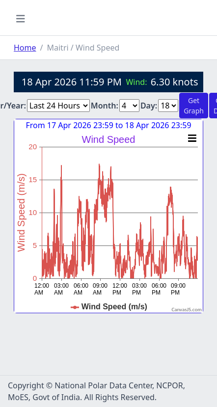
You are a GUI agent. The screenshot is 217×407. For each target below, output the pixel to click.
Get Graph (194, 105)
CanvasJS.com (186, 309)
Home (25, 47)
